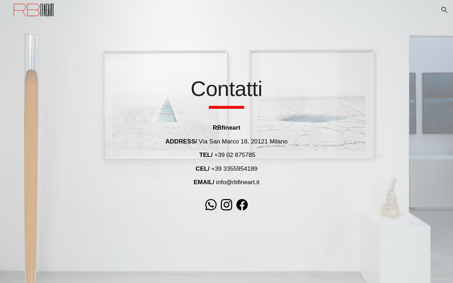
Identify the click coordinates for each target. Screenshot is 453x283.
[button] (444, 9)
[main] (226, 92)
